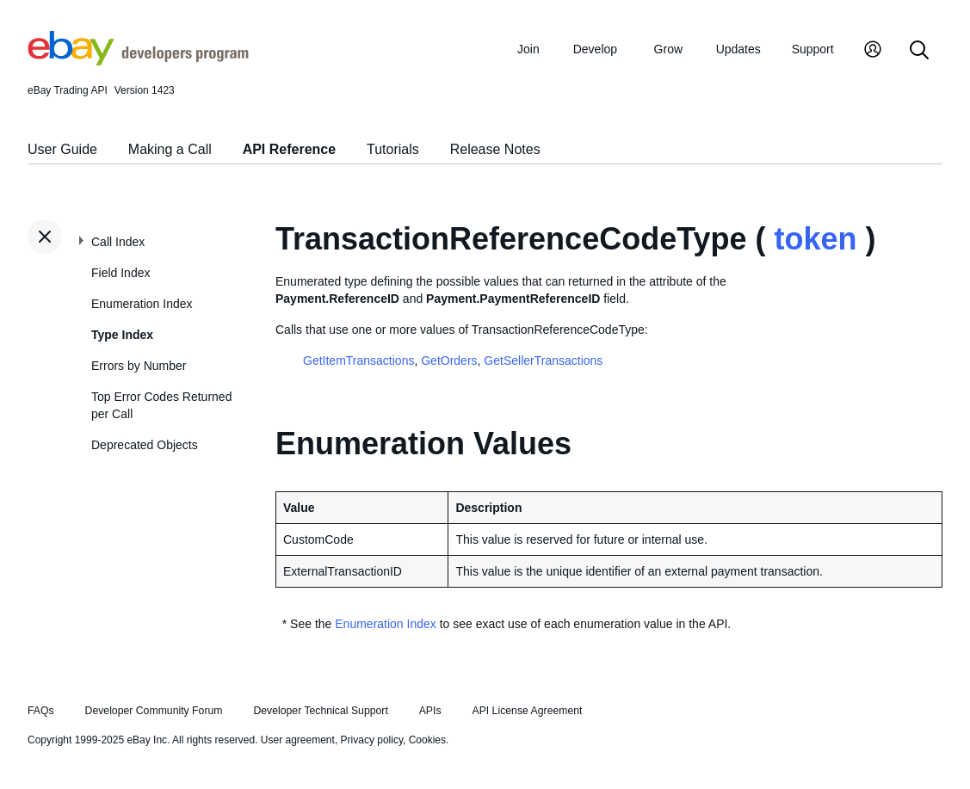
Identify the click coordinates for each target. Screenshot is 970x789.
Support (813, 49)
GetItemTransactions (358, 360)
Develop (595, 49)
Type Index (122, 335)
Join (528, 49)
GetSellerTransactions (543, 360)
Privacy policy (372, 740)
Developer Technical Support (320, 711)
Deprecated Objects (144, 445)
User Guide (62, 149)
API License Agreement (527, 711)
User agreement (298, 740)
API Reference (290, 149)
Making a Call (170, 149)
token (816, 238)
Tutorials (393, 149)
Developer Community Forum (154, 711)
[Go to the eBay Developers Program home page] (138, 61)
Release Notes (495, 149)
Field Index (120, 273)
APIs (430, 711)
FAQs (41, 711)
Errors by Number (138, 366)
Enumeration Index (142, 304)
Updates (738, 49)
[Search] (919, 51)
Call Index (118, 242)
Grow (668, 49)
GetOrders (449, 360)
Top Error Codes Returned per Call (161, 405)
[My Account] (872, 51)
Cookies (427, 740)
